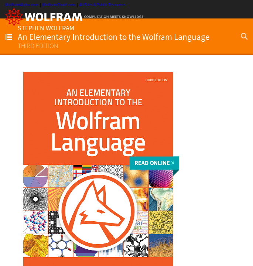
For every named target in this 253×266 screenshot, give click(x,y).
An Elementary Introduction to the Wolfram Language (113, 37)
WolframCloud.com (58, 5)
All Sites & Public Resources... (104, 5)
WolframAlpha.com (21, 5)
